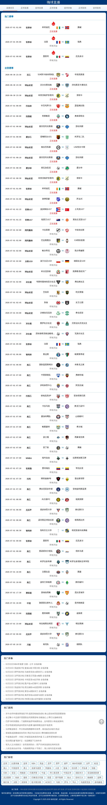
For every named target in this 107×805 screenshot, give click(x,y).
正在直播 (53, 31)
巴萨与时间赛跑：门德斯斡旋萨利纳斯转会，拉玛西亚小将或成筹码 (34, 721)
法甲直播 (67, 789)
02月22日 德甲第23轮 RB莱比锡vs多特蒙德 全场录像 (28, 699)
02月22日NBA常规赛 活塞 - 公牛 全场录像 (24, 664)
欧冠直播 (39, 789)
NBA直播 (23, 789)
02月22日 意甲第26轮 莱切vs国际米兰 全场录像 (26, 691)
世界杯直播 (31, 789)
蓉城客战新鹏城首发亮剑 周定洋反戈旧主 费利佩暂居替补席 (31, 733)
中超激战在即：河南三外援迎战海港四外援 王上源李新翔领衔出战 (34, 737)
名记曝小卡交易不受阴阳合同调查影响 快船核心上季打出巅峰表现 (34, 717)
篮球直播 (39, 8)
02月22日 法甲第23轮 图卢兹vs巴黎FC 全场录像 (26, 683)
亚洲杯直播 (75, 789)
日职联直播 (91, 789)
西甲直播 (53, 789)
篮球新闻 (97, 8)
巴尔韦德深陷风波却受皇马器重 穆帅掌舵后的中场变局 (29, 725)
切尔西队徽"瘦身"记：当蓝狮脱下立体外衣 (24, 741)
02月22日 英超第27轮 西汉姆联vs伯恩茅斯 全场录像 (28, 687)
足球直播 (24, 8)
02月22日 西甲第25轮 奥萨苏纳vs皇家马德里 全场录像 (29, 695)
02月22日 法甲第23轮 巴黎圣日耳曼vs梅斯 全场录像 (28, 676)
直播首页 (10, 8)
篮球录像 (68, 8)
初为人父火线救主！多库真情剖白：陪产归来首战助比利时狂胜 (33, 744)
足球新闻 (82, 8)
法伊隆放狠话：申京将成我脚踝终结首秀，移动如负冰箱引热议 (33, 729)
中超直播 (83, 789)
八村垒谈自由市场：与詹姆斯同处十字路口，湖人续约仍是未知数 (33, 748)
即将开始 (53, 46)
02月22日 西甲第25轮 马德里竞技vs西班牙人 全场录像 (29, 672)
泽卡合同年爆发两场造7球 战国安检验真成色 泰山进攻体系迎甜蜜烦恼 (36, 713)
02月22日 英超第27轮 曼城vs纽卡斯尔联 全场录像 (27, 668)
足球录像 (53, 8)
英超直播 (46, 789)
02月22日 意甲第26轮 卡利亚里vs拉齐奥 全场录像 (27, 679)
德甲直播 (60, 789)
